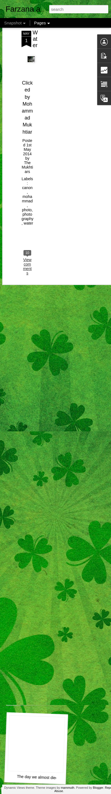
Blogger (98, 787)
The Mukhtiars (27, 153)
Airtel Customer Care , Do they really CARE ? (57, 698)
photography (27, 202)
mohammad (27, 185)
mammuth (67, 787)
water (28, 209)
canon (27, 174)
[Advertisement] (63, 55)
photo (27, 196)
